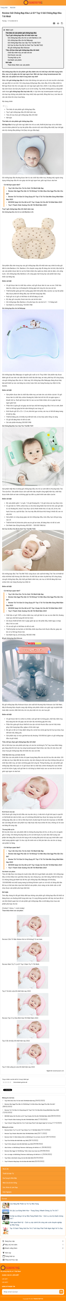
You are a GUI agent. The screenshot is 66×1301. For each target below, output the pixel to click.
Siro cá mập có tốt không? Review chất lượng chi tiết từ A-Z (23, 1154)
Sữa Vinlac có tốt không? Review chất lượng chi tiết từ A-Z (23, 1147)
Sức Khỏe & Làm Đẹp (10, 1187)
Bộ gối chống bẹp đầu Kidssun (18, 48)
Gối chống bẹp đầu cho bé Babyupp (20, 40)
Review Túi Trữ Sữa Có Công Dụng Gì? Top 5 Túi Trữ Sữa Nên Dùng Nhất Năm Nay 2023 (32, 1110)
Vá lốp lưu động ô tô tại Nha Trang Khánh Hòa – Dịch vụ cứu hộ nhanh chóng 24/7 (36, 1217)
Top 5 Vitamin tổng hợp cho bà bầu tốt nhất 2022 (20, 1161)
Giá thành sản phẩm (15, 60)
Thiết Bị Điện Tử (8, 1174)
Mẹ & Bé (6, 1169)
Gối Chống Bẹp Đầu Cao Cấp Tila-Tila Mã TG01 (24, 43)
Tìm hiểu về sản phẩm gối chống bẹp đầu (21, 33)
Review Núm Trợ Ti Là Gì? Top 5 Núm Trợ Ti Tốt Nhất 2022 (23, 1130)
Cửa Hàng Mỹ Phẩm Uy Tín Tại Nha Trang (24, 1204)
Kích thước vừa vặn (14, 55)
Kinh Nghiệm (7, 1192)
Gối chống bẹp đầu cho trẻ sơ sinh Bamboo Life (24, 38)
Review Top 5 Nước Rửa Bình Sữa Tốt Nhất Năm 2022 (21, 1133)
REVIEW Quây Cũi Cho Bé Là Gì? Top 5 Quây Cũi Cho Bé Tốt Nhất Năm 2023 (35, 202)
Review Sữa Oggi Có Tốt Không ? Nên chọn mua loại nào (22, 1151)
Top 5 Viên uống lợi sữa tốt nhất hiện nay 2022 (19, 1144)
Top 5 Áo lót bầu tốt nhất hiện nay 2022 (17, 1140)
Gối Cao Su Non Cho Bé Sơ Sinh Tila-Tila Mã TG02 (25, 45)
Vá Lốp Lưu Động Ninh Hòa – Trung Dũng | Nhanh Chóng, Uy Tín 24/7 (34, 1211)
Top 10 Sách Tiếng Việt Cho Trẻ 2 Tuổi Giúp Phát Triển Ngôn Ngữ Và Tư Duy (28, 1123)
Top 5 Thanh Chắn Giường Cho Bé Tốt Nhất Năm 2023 (27, 205)
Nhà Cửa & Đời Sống (10, 1183)
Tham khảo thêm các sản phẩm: (19, 65)
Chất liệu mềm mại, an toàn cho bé (20, 53)
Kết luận (9, 62)
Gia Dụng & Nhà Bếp (10, 1178)
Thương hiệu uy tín (14, 58)
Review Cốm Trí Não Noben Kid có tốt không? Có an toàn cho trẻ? (25, 1137)
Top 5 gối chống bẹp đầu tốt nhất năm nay (21, 35)
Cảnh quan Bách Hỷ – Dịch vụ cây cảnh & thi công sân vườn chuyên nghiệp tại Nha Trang (36, 1223)
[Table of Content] (4, 105)
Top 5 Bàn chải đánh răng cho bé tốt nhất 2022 (19, 1158)
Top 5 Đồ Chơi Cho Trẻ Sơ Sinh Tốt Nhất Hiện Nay (26, 188)
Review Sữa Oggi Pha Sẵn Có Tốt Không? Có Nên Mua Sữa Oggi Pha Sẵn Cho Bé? (30, 1104)
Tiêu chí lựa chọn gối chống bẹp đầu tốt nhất (22, 50)
